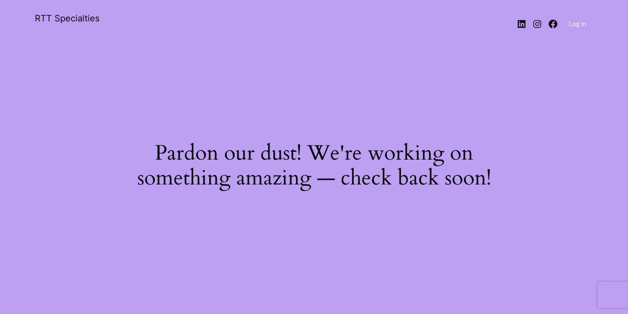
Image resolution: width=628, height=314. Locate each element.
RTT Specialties (67, 18)
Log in (577, 23)
